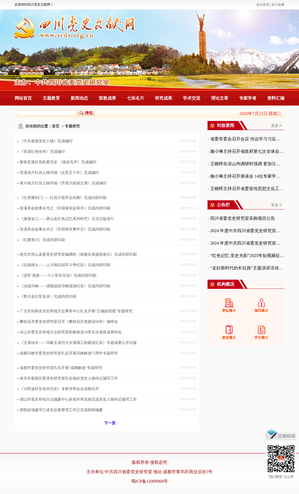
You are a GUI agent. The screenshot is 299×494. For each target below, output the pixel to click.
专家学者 (247, 98)
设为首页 (262, 4)
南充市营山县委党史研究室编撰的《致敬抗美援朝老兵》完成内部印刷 (78, 254)
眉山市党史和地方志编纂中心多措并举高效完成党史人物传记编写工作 (78, 399)
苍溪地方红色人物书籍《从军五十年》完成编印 (59, 173)
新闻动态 (79, 98)
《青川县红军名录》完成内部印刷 (48, 297)
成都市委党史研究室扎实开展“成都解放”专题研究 (61, 368)
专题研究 (72, 126)
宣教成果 (107, 98)
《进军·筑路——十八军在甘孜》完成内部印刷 (58, 275)
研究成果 (163, 98)
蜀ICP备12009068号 (149, 481)
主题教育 (51, 98)
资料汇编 (275, 98)
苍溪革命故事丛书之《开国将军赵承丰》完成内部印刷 (65, 208)
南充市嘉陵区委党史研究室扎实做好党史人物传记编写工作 (69, 378)
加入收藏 (277, 4)
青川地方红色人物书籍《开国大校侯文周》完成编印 (63, 183)
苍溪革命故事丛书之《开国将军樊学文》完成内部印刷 (65, 229)
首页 (55, 126)
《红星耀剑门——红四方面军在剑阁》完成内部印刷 (63, 198)
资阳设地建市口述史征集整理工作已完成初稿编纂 (61, 410)
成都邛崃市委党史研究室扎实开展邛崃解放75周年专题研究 (69, 353)
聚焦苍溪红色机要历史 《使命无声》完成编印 (58, 162)
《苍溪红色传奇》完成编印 (42, 152)
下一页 (109, 423)
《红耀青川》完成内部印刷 (42, 240)
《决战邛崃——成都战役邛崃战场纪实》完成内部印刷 (65, 286)
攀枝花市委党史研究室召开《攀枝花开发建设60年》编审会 (69, 322)
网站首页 (23, 98)
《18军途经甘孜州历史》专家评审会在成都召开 (59, 389)
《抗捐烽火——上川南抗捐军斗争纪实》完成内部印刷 (65, 265)
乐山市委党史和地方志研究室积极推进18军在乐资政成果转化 (71, 332)
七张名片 (135, 98)
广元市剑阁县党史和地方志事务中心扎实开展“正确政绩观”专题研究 (76, 311)
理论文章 (219, 98)
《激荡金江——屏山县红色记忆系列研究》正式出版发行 (67, 219)
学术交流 (191, 98)
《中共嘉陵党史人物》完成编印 (46, 141)
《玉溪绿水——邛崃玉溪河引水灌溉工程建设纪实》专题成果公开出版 (78, 343)
